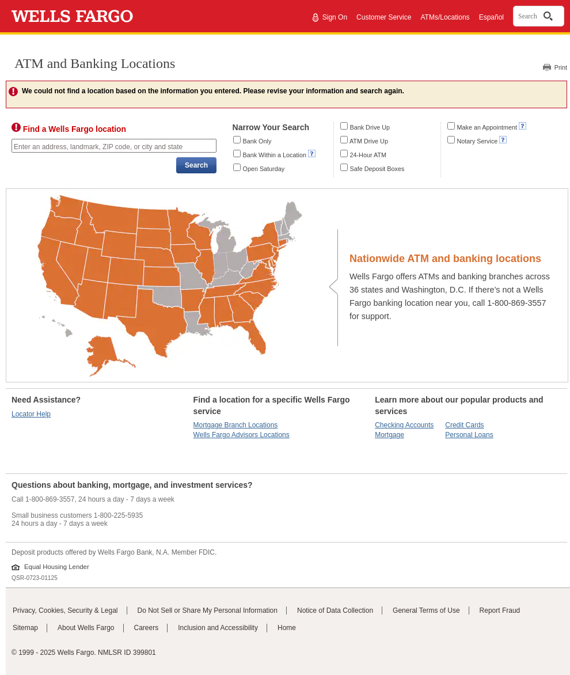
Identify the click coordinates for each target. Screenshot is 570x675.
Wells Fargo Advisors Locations (241, 435)
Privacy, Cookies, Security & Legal (65, 610)
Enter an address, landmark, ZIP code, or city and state (98, 147)
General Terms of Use (426, 610)
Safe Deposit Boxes (377, 168)
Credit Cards (464, 425)
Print (560, 67)
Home (287, 628)
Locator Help (31, 414)
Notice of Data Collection (335, 610)
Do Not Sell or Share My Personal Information (208, 610)
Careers (146, 628)
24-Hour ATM (368, 154)
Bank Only (257, 141)
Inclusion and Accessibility (218, 628)
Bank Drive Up (370, 127)
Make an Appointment (487, 127)
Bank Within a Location (274, 154)
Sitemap (25, 628)
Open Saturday (264, 168)
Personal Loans (469, 435)
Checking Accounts (404, 425)
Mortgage (389, 435)
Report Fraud (500, 610)
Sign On (334, 17)
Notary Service (477, 141)
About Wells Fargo (86, 628)
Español (491, 17)
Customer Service (383, 17)
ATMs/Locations (444, 17)
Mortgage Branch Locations (235, 425)
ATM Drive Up (368, 141)
